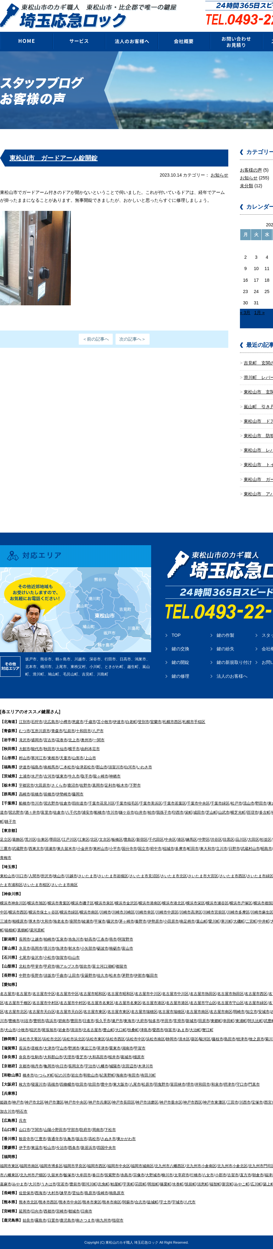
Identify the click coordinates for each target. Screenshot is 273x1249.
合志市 (140, 1202)
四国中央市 (106, 1147)
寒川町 (226, 921)
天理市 (69, 1057)
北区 (94, 839)
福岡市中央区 (118, 1166)
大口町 (121, 1030)
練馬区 (191, 839)
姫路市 (5, 1102)
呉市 (22, 1120)
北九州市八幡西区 (170, 1166)
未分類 (246, 185)
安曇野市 (88, 975)
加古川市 (7, 1111)
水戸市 (37, 776)
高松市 (94, 1139)
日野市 (234, 848)
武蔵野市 (19, 848)
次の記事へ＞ (132, 339)
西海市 (40, 1193)
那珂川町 (89, 1184)
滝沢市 (24, 740)
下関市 (37, 1129)
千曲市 (61, 975)
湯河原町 (37, 930)
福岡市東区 (9, 1166)
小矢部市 (88, 948)
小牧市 (23, 1030)
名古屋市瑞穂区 (144, 1011)
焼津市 (242, 1039)
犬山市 (10, 1030)
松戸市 (236, 803)
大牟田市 (83, 1175)
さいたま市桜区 (37, 885)
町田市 (193, 848)
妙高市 (90, 939)
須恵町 (202, 1184)
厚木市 (34, 921)
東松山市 (7, 876)
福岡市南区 (29, 1166)
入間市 (34, 876)
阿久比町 (255, 1021)
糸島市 (126, 1175)
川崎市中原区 (167, 912)
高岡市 (37, 948)
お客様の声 (251, 169)
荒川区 (30, 839)
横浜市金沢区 (126, 903)
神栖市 (115, 776)
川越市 (71, 876)
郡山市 (101, 767)
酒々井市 (32, 812)
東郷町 (216, 1021)
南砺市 (115, 948)
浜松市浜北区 (74, 1039)
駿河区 (205, 1039)
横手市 (74, 749)
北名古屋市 (92, 1030)
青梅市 (5, 858)
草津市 (102, 1048)
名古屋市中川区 (148, 994)
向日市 (61, 1066)
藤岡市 (77, 794)
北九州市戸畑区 (33, 1175)
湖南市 (127, 1048)
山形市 (77, 758)
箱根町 (10, 930)
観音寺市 (26, 1139)
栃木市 (122, 785)
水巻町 (178, 1184)
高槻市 (53, 1084)
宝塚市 (257, 1102)
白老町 (131, 722)
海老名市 (60, 921)
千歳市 (90, 722)
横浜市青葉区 (59, 903)
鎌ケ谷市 (126, 812)
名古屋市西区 (256, 994)
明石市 (21, 1111)
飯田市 (152, 975)
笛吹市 (85, 966)
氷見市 (24, 948)
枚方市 (24, 1084)
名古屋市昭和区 (93, 994)
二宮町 (251, 921)
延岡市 (24, 1211)
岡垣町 (153, 1184)
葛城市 (126, 1057)
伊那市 (139, 975)
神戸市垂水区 (171, 1102)
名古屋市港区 (153, 1003)
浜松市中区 (135, 1039)
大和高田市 (97, 1057)
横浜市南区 (89, 912)
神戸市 (18, 1102)
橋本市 (28, 1075)
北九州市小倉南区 (201, 1166)
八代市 (190, 1202)
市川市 (37, 803)
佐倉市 (65, 803)
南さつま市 (85, 1220)
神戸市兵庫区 (99, 1102)
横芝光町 (238, 812)
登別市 (143, 722)
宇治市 (90, 1066)
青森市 (57, 731)
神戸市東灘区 (214, 1102)
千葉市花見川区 (101, 803)
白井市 (140, 812)
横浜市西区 (18, 912)
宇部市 (73, 1129)
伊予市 (24, 1147)
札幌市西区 (172, 722)
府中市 (156, 848)
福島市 (37, 767)
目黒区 (228, 839)
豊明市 (39, 1021)
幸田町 (228, 1021)
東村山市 (100, 848)
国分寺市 (129, 848)
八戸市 (98, 731)
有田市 (133, 1075)
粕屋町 (116, 1184)
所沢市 (46, 876)
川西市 (245, 1102)
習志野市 (51, 803)
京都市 (24, 1066)
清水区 (184, 1039)
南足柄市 (187, 921)
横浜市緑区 (69, 912)
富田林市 (177, 1084)
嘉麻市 (5, 1184)
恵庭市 (77, 722)
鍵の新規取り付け (234, 662)
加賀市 (61, 957)
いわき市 (144, 767)
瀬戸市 (117, 1021)
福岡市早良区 (75, 1166)
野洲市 (74, 1048)
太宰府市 (181, 1175)
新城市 (191, 1021)
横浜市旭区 (36, 903)
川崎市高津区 (190, 912)
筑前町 (190, 1184)
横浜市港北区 (173, 903)
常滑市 (179, 1021)
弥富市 (170, 1030)
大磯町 (239, 921)
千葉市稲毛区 (127, 803)
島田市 (230, 1039)
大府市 (142, 1021)
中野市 (24, 975)
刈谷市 (26, 1021)
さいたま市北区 (174, 876)
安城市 (264, 1011)
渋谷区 (216, 839)
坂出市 (81, 1139)
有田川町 (148, 1075)
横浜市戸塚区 (241, 903)
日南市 (86, 1211)
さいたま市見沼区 (144, 876)
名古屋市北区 (16, 1011)
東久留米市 (66, 848)
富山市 (127, 948)
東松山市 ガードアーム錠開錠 (53, 158)
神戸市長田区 (123, 1102)
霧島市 (40, 1220)
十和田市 (83, 731)
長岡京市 (75, 1066)
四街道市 (79, 803)
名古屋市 (7, 994)
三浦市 (5, 921)
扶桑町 (133, 1030)
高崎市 (24, 794)
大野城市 (153, 1175)
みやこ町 (241, 1184)
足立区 (5, 839)
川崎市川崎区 (123, 912)
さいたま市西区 (232, 876)
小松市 (49, 957)
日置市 (53, 1220)
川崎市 (105, 912)
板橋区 (117, 839)
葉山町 (202, 921)
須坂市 (49, 975)
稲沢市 (35, 1030)
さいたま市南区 (64, 885)
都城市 (74, 1211)
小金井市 (84, 848)
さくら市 (58, 785)
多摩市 (180, 848)
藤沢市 (112, 921)
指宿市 (117, 1220)
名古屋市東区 (94, 1011)
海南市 (121, 1075)
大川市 (34, 1184)
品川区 (241, 839)
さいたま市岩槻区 (113, 876)
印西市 (178, 812)
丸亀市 (69, 1139)
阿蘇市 (128, 1202)
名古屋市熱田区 (203, 994)
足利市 (110, 785)
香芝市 (81, 1057)
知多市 (154, 1021)
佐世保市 (26, 1193)
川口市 (21, 876)
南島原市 (116, 1193)
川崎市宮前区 (214, 912)
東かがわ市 (126, 1139)
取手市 (86, 776)
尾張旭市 (49, 1030)
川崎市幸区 (145, 912)
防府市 (85, 1129)
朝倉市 (258, 1175)
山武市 (224, 812)
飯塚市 (69, 1175)
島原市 (90, 1193)
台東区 (42, 839)
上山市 (90, 758)
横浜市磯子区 (82, 903)
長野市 (37, 975)
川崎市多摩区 (238, 912)
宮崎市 (61, 1211)
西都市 (49, 1211)
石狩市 (37, 722)
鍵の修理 (180, 676)
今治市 (61, 1147)
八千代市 (73, 812)
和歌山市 (91, 1075)
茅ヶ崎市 (126, 921)
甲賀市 (139, 1048)
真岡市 (98, 785)
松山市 (49, 1147)
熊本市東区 (91, 1202)
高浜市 (51, 1021)
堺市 (190, 1084)
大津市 (49, 1048)
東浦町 (241, 1021)
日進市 (88, 1021)
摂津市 (229, 1084)
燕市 (113, 939)
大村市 (53, 1193)
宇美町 (128, 1184)
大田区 (253, 839)
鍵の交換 (180, 648)
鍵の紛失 (225, 648)
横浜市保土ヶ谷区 (44, 912)
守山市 (61, 1048)
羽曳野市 (161, 1084)
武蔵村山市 (250, 848)
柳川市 (167, 1175)
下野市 (135, 785)
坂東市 (61, 776)
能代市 (37, 749)
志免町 (103, 1184)
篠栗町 (165, 1184)
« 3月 (245, 312)
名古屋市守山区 (203, 1003)
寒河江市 (38, 758)
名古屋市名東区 (100, 1003)
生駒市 (37, 1057)
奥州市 (86, 740)
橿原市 (139, 1057)
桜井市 (114, 1057)
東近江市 (88, 1048)
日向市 (37, 1211)
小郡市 (220, 1175)
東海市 (129, 1021)
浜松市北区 (52, 1039)
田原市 (204, 1021)
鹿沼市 (73, 785)
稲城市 (168, 848)
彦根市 (37, 1048)
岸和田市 (202, 1084)
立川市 (221, 848)
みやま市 (19, 1184)
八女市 (208, 1175)
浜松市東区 (95, 1039)
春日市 (98, 1175)
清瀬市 (50, 848)
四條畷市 (67, 1084)
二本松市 (67, 767)
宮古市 (49, 740)
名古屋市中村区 (45, 1003)
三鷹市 (5, 848)
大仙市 (61, 749)
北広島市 (51, 722)
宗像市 (139, 1175)
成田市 (199, 812)
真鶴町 (23, 930)
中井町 (264, 921)
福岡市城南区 (142, 1166)
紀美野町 (107, 1075)
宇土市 (165, 1202)
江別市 (24, 722)
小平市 (115, 848)
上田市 (74, 975)
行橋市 (196, 1175)
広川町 (256, 1184)
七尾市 (24, 957)
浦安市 (87, 812)
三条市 (102, 939)
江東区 (83, 839)
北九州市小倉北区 (232, 1166)
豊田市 (76, 1021)
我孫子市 (163, 812)
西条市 (74, 1147)
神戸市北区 (34, 1102)
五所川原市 (40, 731)
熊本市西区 (48, 1202)
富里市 (46, 812)
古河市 (49, 776)
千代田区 (156, 839)
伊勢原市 (155, 921)
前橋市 (37, 794)
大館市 (24, 749)
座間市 (75, 921)
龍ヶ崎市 (100, 776)
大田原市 (42, 785)
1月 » (259, 312)
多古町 (264, 812)
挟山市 (59, 876)
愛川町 (214, 921)
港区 (181, 839)
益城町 (152, 1202)
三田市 (232, 1102)
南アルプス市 (67, 966)
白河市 (130, 767)
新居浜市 (88, 1147)
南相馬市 (51, 767)
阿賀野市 (125, 939)
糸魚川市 (75, 939)
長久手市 (103, 1021)
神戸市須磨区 (147, 1102)
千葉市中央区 (198, 803)
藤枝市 (217, 1039)
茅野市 (127, 975)
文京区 (105, 839)
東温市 (37, 1147)
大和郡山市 (53, 1057)
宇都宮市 (26, 785)
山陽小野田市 (55, 1129)
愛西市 (158, 1030)
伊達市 (118, 722)
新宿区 (142, 839)
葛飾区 (18, 839)
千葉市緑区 (220, 803)
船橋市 (24, 803)
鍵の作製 (225, 635)
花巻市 (61, 740)
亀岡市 (49, 1066)
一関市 (99, 740)
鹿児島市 (67, 1220)
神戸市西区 (192, 1102)
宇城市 (177, 1202)
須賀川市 (115, 767)
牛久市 (74, 776)
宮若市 (62, 1184)
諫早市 (65, 1193)
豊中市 (106, 1084)
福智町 (215, 1184)
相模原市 (19, 921)
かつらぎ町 (44, 1075)
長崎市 (102, 1193)
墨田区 (55, 839)
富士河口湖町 (103, 966)
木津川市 (145, 1066)
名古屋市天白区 (42, 1011)
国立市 (143, 848)
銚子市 (10, 821)
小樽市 (65, 722)
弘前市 (69, 731)
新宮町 (227, 1184)
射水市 (74, 948)
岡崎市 (239, 1011)
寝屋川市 (38, 1084)
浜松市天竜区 (30, 1039)
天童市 (65, 758)
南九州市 (103, 1220)
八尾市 (135, 1084)
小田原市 (171, 921)
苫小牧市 (104, 722)
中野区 (204, 839)
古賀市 (233, 1175)
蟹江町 (207, 1030)
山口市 (24, 1129)
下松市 (110, 1129)
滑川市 (49, 948)
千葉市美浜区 (150, 803)
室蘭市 (156, 722)
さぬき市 (108, 1139)
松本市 (115, 975)
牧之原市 (256, 1039)
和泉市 (217, 1084)
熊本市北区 (28, 1202)
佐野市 (85, 785)
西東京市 (36, 848)
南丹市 (37, 1066)
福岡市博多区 (51, 1166)
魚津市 (61, 948)
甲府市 (49, 966)
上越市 (37, 939)
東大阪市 (120, 1084)
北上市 (74, 740)
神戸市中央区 (76, 1102)
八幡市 (102, 1066)
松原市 (147, 1084)
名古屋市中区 (43, 994)
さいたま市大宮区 (203, 876)
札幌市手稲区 (194, 722)
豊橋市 (14, 1021)
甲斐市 (37, 966)
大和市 (46, 921)
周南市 (98, 1129)
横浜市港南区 (150, 903)
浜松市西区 (115, 1039)
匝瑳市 (252, 812)
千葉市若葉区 (174, 803)
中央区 (170, 839)
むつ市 (24, 731)
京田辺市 (129, 1066)
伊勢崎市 (63, 794)
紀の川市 (62, 1075)
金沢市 (37, 957)
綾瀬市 (87, 921)
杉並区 (265, 839)
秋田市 (49, 749)
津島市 (145, 1030)
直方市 (245, 1175)
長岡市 (24, 939)
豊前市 (75, 1184)
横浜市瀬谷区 (217, 903)
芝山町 (211, 812)
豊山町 (108, 1030)
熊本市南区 (111, 1202)
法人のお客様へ (232, 676)
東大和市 (207, 848)
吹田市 (81, 1084)
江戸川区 (69, 839)
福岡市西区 (96, 1166)
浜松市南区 (155, 1039)
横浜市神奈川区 (13, 903)
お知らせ (219, 175)
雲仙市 (77, 1193)
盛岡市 (37, 740)
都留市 (121, 966)
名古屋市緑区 (256, 1003)
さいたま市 (87, 876)
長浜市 (24, 1048)
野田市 (261, 803)
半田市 (166, 1021)
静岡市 (171, 1039)
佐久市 (102, 975)
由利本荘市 (90, 749)
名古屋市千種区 (18, 1003)
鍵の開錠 (180, 662)
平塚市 (99, 921)
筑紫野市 (112, 1175)
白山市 (74, 957)
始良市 (28, 1220)
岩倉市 (64, 1030)
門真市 (254, 1084)
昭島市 (266, 848)
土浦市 (24, 776)
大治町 (195, 1030)
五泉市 (61, 939)
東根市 (53, 758)
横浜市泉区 (104, 903)
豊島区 (129, 839)
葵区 (194, 1039)
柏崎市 (49, 939)
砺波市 (102, 948)
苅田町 (140, 1184)
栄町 (188, 812)
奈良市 (24, 1057)
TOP (176, 635)
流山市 (248, 803)
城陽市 (115, 1066)
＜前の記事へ (95, 339)
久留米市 (55, 1175)
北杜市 (24, 966)
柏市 (151, 812)
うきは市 (48, 1184)
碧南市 (64, 1021)
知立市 (251, 1011)
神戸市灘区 (54, 1102)
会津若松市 (85, 767)
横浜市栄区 (195, 903)
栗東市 (115, 1048)
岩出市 (76, 1075)
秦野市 (140, 921)
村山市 (24, 758)
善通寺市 (55, 1139)
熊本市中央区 (70, 1202)
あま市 (183, 1030)
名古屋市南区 (197, 1011)
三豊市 (40, 1139)
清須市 (76, 1030)
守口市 (241, 1084)
